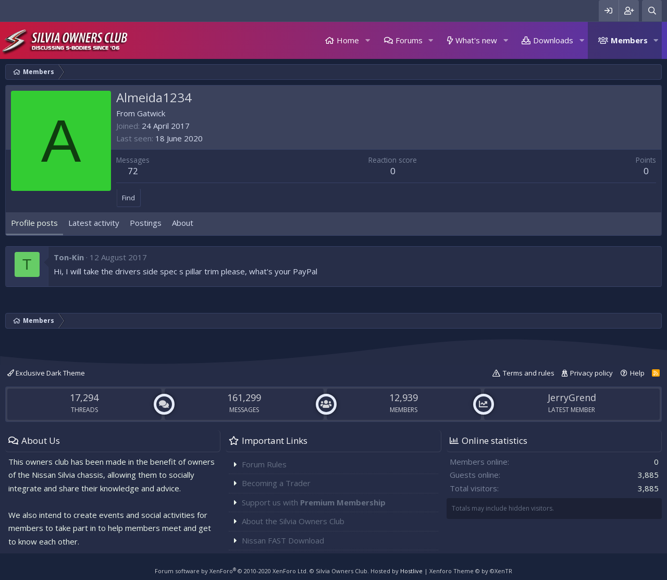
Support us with (314, 502)
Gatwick (151, 113)
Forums (409, 40)
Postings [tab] (146, 223)
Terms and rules (528, 373)
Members (629, 40)
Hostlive (411, 571)
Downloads (553, 40)
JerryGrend (572, 397)
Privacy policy (591, 373)
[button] (367, 40)
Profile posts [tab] (34, 223)
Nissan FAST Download (283, 540)
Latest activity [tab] (93, 223)
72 (133, 171)
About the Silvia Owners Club (293, 521)
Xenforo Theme (470, 571)
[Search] (652, 10)
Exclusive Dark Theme (46, 373)
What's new (476, 40)
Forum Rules (264, 464)
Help (637, 373)
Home (348, 40)
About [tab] (182, 223)
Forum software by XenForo (231, 571)
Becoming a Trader (276, 483)
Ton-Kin (69, 257)
